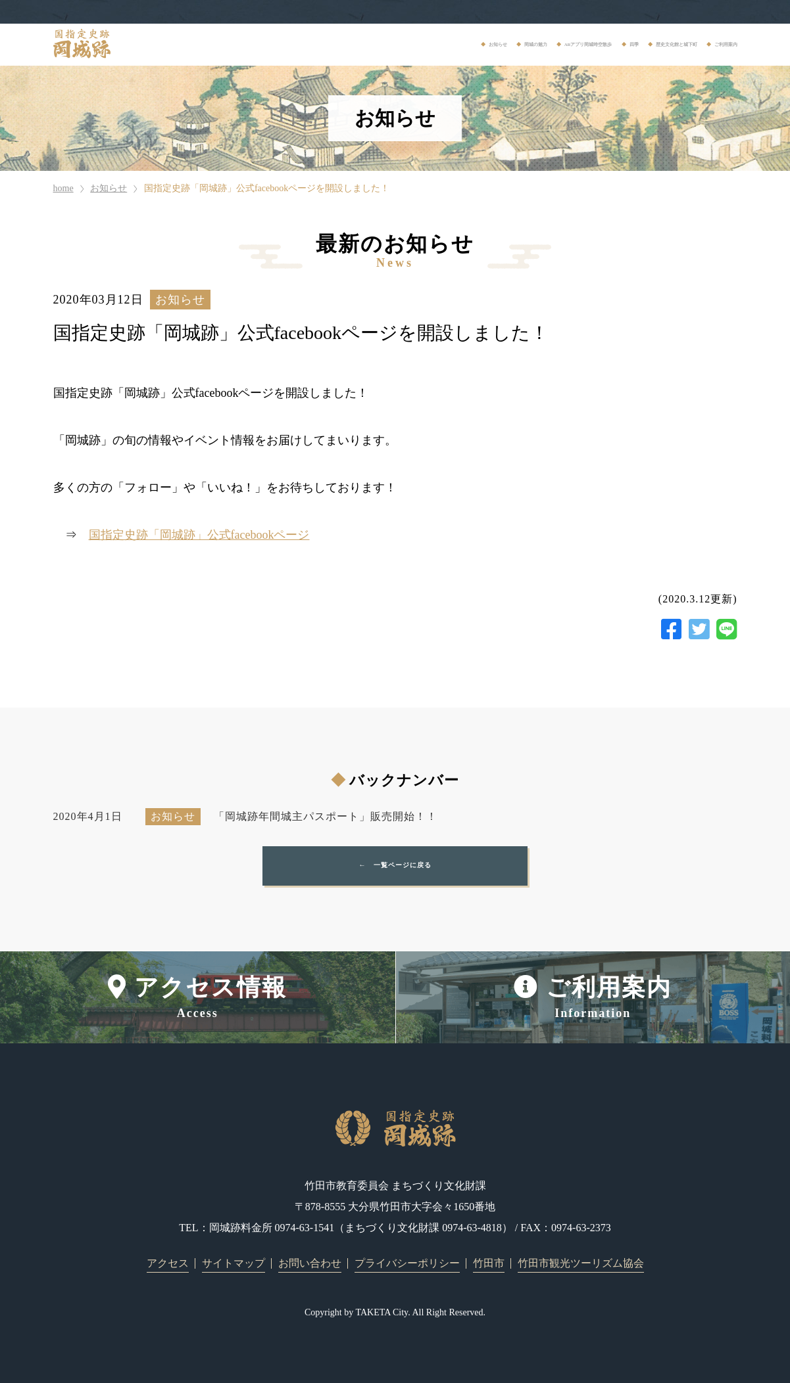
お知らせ (270, 44)
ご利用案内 (711, 44)
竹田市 (489, 1263)
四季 (533, 44)
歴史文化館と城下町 (614, 44)
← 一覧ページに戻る (395, 865)
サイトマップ (233, 1263)
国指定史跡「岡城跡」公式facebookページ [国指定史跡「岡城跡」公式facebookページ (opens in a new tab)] (199, 534)
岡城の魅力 (340, 44)
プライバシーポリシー (407, 1263)
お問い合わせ (309, 1263)
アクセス (168, 1263)
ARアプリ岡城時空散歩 (444, 44)
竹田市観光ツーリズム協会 (581, 1263)
